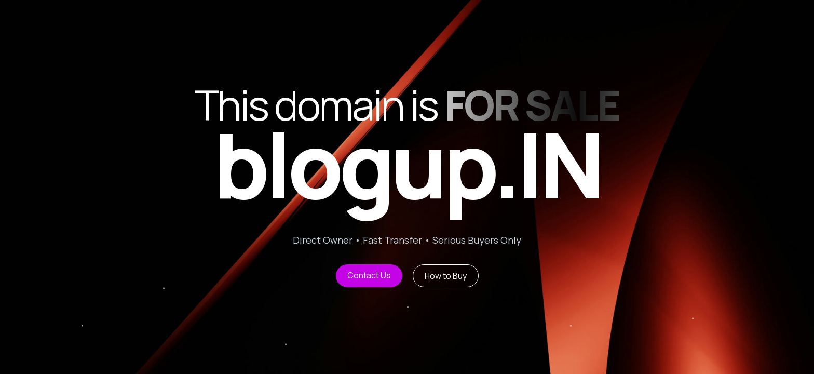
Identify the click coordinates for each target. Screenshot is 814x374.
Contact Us (369, 275)
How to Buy (446, 276)
